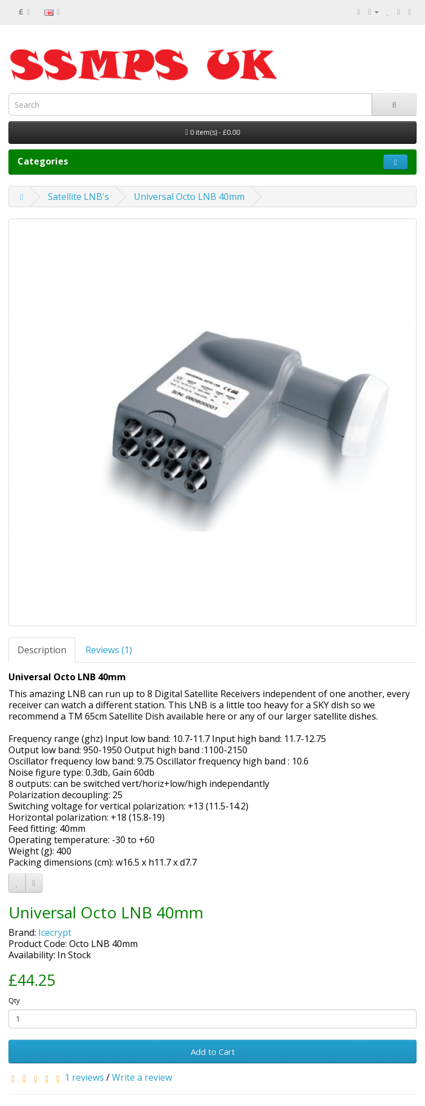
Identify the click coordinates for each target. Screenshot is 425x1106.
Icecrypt (54, 932)
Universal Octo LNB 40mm (189, 196)
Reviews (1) (108, 650)
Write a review (142, 1077)
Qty (14, 1000)
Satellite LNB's (78, 196)
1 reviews (84, 1077)
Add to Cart (213, 1051)
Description (41, 650)
